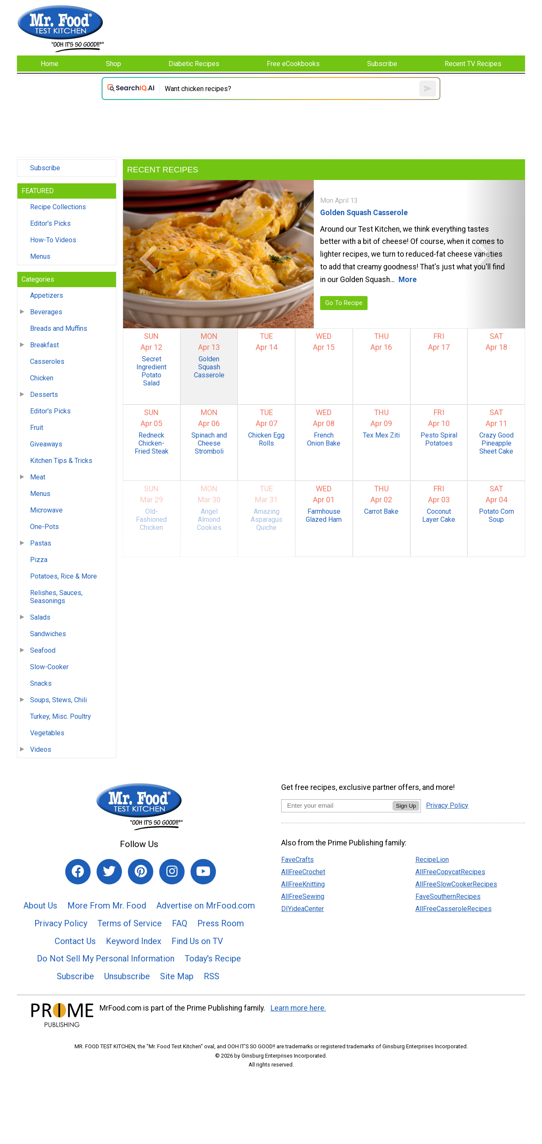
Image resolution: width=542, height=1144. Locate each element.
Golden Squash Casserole (364, 212)
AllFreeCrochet (303, 872)
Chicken (41, 378)
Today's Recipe (213, 958)
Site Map (177, 976)
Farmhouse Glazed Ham (324, 515)
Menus (40, 256)
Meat (37, 477)
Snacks (41, 683)
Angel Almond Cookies (209, 519)
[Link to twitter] (109, 871)
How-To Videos (53, 240)
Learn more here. (298, 1008)
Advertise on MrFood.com (205, 905)
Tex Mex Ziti (381, 435)
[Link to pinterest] (140, 871)
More (407, 279)
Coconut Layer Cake (438, 515)
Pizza (38, 560)
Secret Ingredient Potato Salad (151, 371)
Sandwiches (48, 634)
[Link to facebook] (78, 871)
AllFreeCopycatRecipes (450, 872)
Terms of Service (129, 923)
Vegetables (47, 733)
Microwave (46, 510)
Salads (40, 617)
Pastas (40, 543)
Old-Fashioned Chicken (151, 519)
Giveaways (46, 444)
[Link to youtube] (203, 871)
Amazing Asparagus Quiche (266, 519)
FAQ (179, 923)
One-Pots (44, 527)
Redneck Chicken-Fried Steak (152, 443)
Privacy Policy (60, 923)
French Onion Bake (323, 439)
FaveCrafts (297, 860)
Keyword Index (133, 941)
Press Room (220, 923)
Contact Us (75, 941)
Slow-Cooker (49, 667)
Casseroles (47, 361)
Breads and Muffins (58, 328)
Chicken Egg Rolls (266, 439)
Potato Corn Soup (496, 515)
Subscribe (45, 168)
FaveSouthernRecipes (448, 896)
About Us (40, 905)
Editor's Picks (50, 223)
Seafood (42, 650)
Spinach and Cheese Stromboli (209, 443)
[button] (153, 254)
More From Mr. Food (106, 905)
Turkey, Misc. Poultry (60, 716)
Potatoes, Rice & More (63, 576)
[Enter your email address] (337, 805)
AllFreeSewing (302, 896)
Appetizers (46, 295)
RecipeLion (432, 860)
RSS (211, 976)
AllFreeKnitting (303, 884)
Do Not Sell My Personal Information (105, 958)
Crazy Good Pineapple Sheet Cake (496, 443)
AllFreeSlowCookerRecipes (456, 884)
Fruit (36, 428)
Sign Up (406, 806)
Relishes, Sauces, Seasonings (56, 597)
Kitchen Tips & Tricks (61, 461)
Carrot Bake (381, 511)
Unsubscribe (127, 976)
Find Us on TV (197, 941)
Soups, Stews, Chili (58, 700)
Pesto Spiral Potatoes (438, 439)
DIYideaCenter (302, 909)
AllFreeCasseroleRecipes (453, 909)
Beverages (46, 312)
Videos (40, 749)
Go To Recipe (343, 303)
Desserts (44, 395)
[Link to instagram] (172, 871)
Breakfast (44, 345)
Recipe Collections (58, 207)
